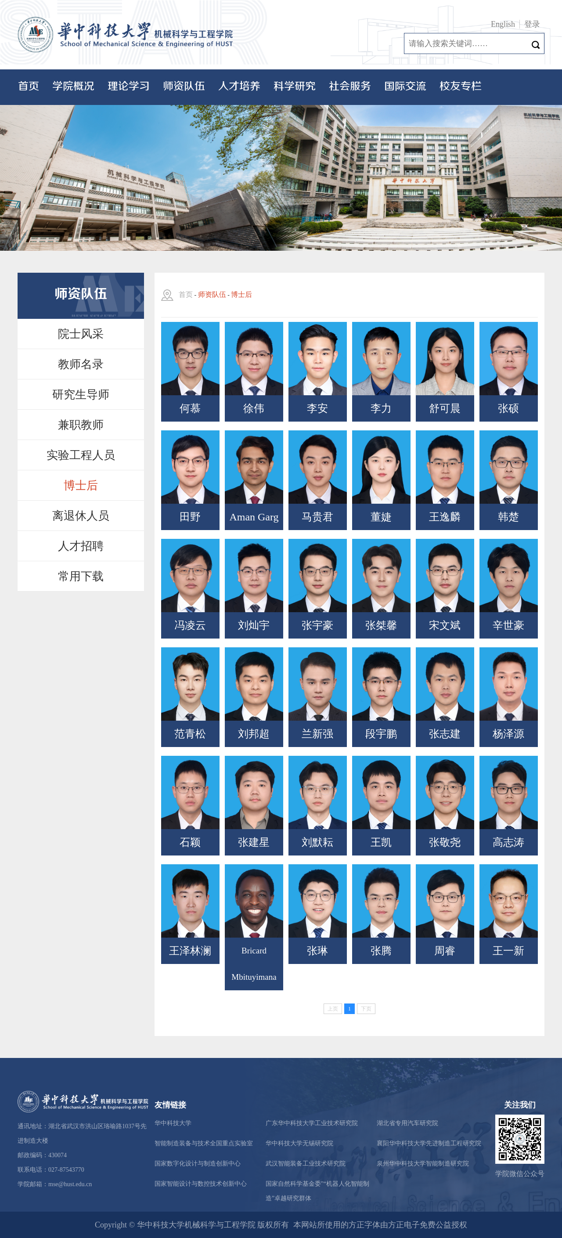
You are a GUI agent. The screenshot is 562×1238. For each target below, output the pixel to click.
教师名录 (81, 364)
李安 (317, 408)
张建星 (254, 842)
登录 (532, 24)
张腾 (381, 950)
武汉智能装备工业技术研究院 (306, 1163)
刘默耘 (317, 842)
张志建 (445, 734)
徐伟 (253, 408)
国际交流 (405, 86)
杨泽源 (508, 734)
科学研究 (295, 86)
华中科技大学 (173, 1123)
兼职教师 (81, 425)
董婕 (381, 517)
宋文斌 (445, 625)
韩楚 (508, 517)
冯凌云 (190, 625)
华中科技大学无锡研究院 (299, 1143)
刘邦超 (254, 734)
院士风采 (81, 334)
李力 (381, 408)
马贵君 (317, 517)
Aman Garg (253, 517)
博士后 (81, 485)
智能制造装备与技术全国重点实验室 (204, 1143)
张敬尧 (445, 842)
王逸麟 (445, 517)
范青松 (190, 734)
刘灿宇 (254, 625)
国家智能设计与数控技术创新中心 (201, 1183)
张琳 (317, 950)
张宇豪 (317, 625)
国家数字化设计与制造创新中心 (198, 1163)
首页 (28, 86)
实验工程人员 (81, 455)
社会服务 (350, 86)
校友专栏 (461, 86)
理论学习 (129, 86)
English (503, 24)
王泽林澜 (190, 950)
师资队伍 (184, 86)
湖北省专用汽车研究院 (407, 1123)
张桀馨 (381, 625)
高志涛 (508, 842)
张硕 (508, 408)
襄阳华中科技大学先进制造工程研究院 (429, 1143)
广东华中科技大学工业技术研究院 (312, 1123)
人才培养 (239, 86)
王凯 (381, 842)
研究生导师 (80, 394)
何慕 (190, 408)
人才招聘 (81, 546)
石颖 (190, 842)
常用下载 (81, 576)
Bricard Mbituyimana (253, 964)
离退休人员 (80, 515)
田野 (190, 517)
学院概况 (73, 86)
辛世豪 (508, 625)
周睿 (444, 950)
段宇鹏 (381, 734)
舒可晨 (445, 408)
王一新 (508, 950)
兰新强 (317, 734)
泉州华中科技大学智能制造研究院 (423, 1163)
